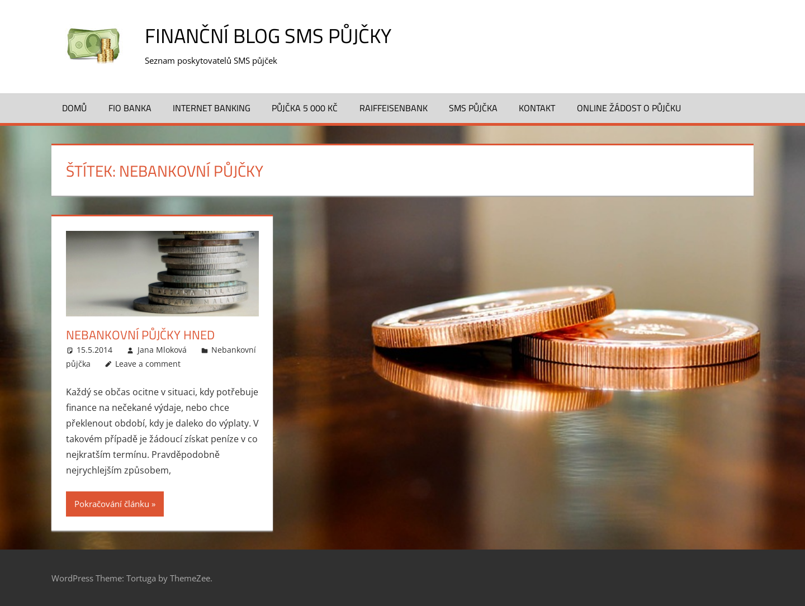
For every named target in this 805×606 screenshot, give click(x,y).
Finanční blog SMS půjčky (268, 35)
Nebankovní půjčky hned (140, 334)
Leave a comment (148, 363)
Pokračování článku (111, 503)
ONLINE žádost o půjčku (629, 108)
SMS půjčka (473, 108)
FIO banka (129, 108)
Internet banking (211, 108)
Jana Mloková (162, 349)
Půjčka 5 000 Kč (305, 108)
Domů (74, 108)
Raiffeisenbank (393, 108)
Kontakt (537, 108)
